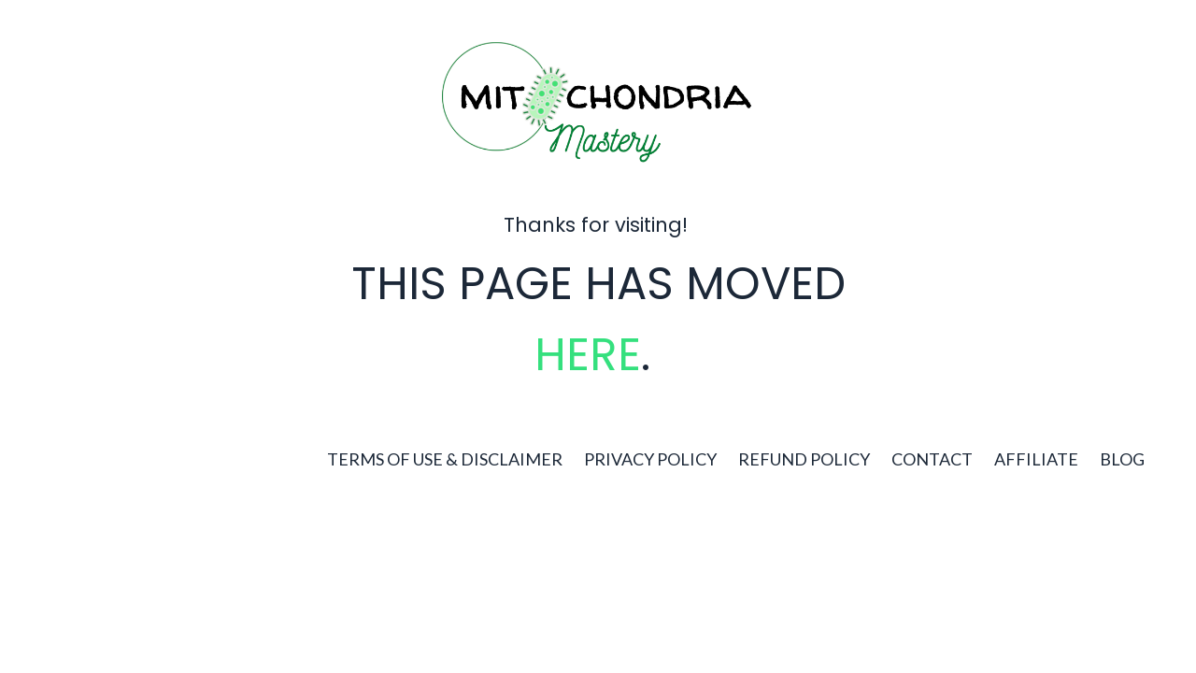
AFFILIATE (1036, 459)
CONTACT (932, 459)
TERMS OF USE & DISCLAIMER (444, 459)
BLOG (1122, 459)
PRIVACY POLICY (650, 459)
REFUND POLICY (804, 459)
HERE (587, 354)
